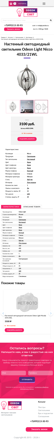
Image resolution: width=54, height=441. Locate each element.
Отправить (27, 379)
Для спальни (31, 182)
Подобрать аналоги (27, 139)
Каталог (10, 37)
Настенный (31, 159)
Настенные (29, 37)
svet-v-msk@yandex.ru (40, 26)
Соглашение (43, 417)
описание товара (31, 207)
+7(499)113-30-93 (13, 25)
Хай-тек (30, 179)
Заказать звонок (13, 29)
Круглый (30, 171)
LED (28, 194)
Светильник (31, 156)
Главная (3, 37)
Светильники (19, 37)
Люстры (41, 407)
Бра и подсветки (45, 413)
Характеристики (11, 207)
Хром (29, 162)
